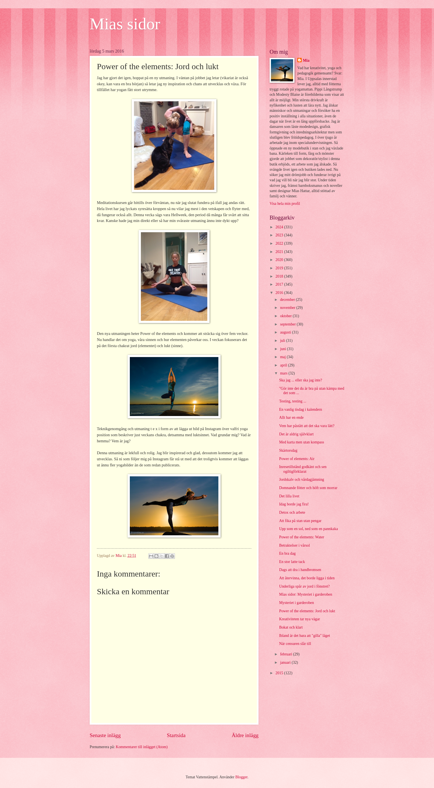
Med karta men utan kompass (301, 442)
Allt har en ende (291, 417)
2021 (279, 252)
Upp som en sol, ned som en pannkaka (308, 529)
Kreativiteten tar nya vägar (299, 619)
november (288, 308)
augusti (286, 332)
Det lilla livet (289, 496)
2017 (279, 284)
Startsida (176, 735)
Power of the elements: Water (301, 537)
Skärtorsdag (288, 450)
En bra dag (287, 553)
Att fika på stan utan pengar (300, 521)
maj (283, 357)
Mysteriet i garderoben (296, 603)
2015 (279, 673)
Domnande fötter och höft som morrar (308, 488)
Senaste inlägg (105, 735)
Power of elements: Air (296, 459)
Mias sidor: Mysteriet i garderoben (305, 594)
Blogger (241, 777)
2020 (279, 260)
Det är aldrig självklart (296, 434)
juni (283, 349)
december (288, 300)
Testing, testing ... (292, 401)
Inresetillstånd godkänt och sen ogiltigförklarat (302, 469)
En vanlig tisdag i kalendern (300, 409)
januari (286, 662)
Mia (306, 60)
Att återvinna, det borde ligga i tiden (306, 578)
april (284, 365)
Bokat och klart (291, 627)
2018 (279, 276)
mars (284, 373)
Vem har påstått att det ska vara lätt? (306, 426)
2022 (279, 243)
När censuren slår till (295, 644)
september (288, 324)
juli (283, 341)
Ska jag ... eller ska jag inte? (300, 380)
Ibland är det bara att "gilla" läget (304, 636)
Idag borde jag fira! (294, 504)
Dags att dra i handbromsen (300, 570)
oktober (286, 316)
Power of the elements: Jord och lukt (307, 611)
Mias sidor (125, 24)
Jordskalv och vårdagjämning (301, 479)
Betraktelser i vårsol (294, 545)
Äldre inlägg (245, 735)
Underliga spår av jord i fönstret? (304, 586)
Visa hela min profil (285, 203)
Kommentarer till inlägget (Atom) (141, 747)
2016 (279, 293)
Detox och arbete (292, 512)
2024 (279, 227)
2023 (279, 235)
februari (286, 654)
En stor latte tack (292, 562)
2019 (279, 268)
